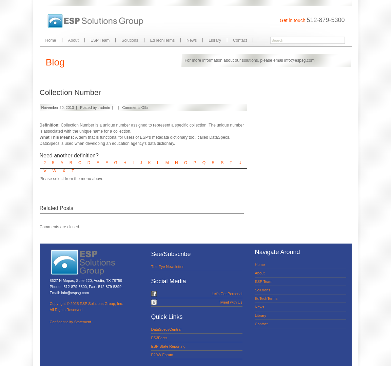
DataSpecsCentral (166, 329)
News (192, 40)
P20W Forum (162, 355)
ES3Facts (159, 338)
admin (105, 107)
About (73, 40)
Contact (240, 40)
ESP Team (100, 40)
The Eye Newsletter (167, 267)
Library (215, 40)
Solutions (129, 40)
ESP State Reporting (168, 346)
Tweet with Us (230, 302)
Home (50, 40)
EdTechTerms (162, 40)
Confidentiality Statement (70, 322)
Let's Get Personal (227, 294)
